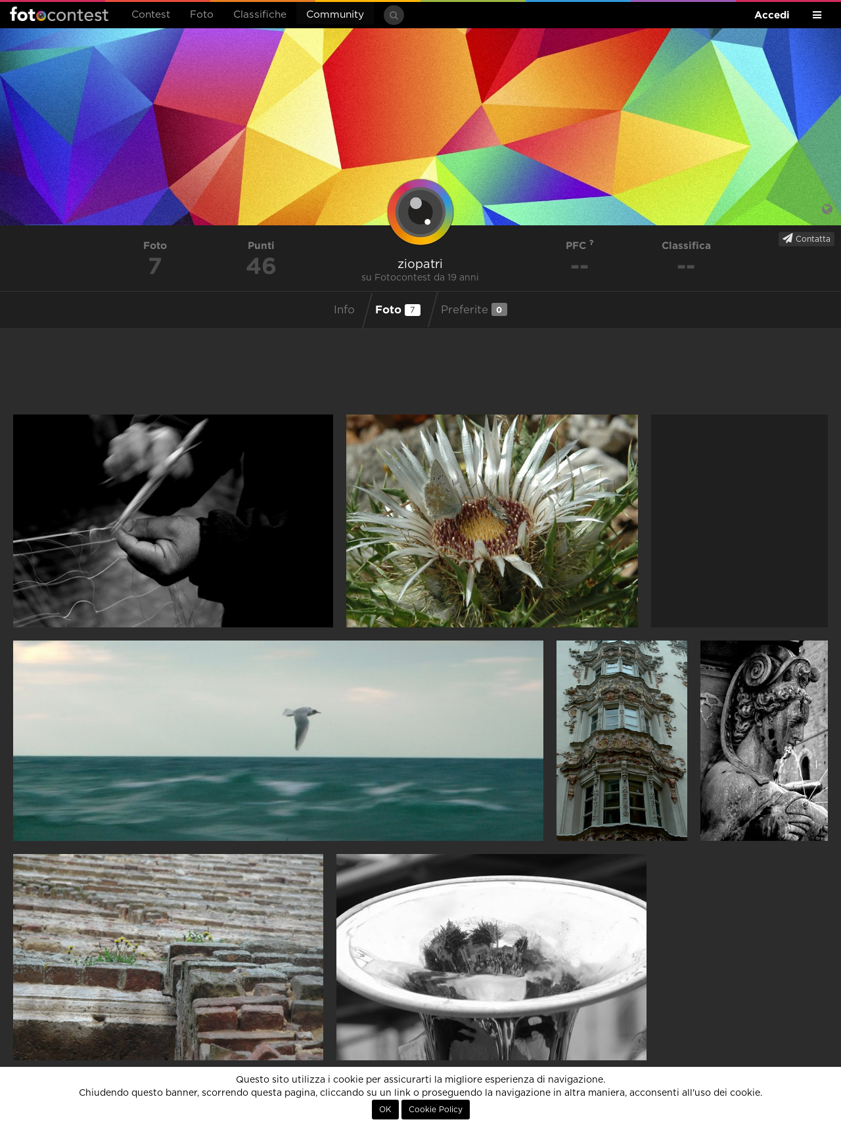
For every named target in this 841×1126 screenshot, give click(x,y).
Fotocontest (59, 14)
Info (344, 310)
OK (385, 1110)
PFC (580, 245)
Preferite (474, 309)
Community (335, 15)
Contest (150, 15)
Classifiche (259, 15)
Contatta (806, 238)
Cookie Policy (436, 1110)
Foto (202, 15)
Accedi (772, 14)
